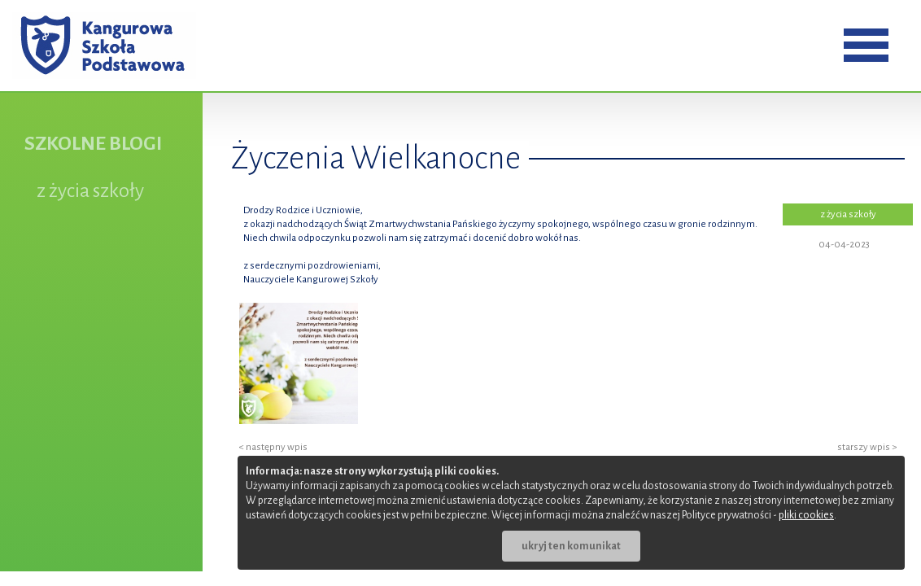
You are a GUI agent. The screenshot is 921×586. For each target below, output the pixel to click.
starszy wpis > (867, 447)
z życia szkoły (90, 190)
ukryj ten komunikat (571, 546)
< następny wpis (273, 447)
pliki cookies (806, 515)
